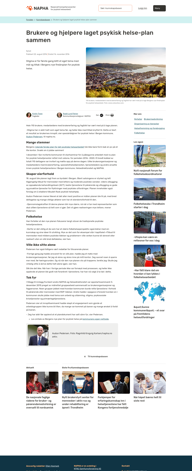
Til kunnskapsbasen (96, 356)
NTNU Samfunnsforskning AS (87, 469)
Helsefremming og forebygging (149, 128)
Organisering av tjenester (146, 124)
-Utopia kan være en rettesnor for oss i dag (147, 239)
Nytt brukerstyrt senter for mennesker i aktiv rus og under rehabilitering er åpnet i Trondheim (78, 402)
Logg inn (142, 8)
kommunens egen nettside (96, 319)
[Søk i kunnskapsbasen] (113, 8)
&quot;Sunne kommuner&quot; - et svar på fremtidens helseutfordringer (149, 312)
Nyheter (138, 119)
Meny (159, 8)
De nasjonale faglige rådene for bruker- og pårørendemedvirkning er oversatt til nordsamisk (41, 402)
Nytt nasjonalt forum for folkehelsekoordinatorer (148, 172)
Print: (110, 115)
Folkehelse (139, 133)
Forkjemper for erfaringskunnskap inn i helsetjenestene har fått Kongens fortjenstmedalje (113, 402)
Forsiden (29, 20)
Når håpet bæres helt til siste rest (147, 399)
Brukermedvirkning (153, 119)
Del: (100, 115)
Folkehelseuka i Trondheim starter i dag (149, 205)
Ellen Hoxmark (52, 466)
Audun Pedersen (34, 136)
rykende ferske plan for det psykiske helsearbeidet (59, 147)
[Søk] (128, 8)
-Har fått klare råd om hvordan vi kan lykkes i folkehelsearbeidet (147, 274)
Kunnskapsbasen (43, 20)
